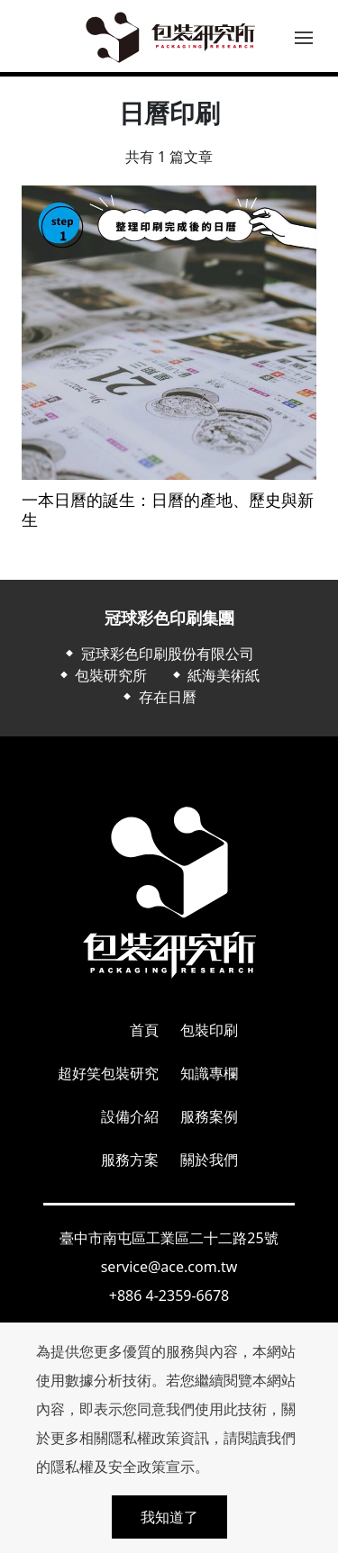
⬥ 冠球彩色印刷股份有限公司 (157, 654)
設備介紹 (130, 1116)
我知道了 (169, 1517)
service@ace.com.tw (169, 1267)
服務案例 (209, 1116)
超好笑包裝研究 (108, 1073)
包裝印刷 (209, 1030)
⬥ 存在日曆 (158, 697)
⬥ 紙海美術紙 (214, 675)
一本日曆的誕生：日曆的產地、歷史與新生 (168, 510)
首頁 (144, 1030)
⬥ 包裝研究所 (102, 675)
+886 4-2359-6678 (169, 1295)
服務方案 (130, 1159)
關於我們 (209, 1159)
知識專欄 (209, 1073)
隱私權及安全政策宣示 (122, 1466)
